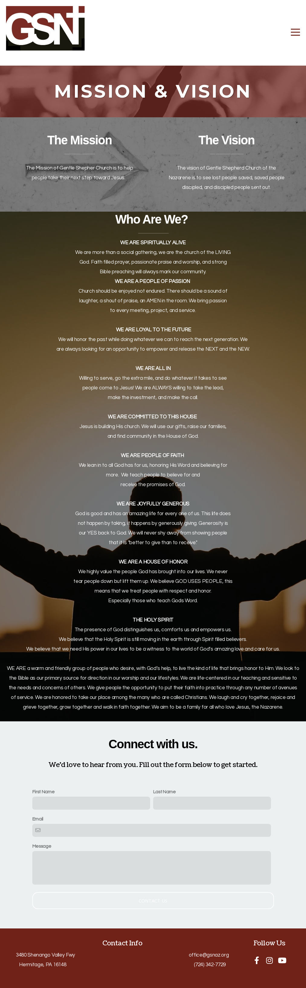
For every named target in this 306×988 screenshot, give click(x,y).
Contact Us (153, 901)
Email (37, 819)
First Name (43, 791)
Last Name (164, 791)
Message (41, 846)
